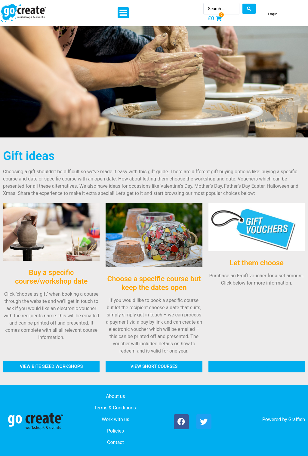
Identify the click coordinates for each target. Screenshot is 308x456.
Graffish (296, 419)
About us (115, 396)
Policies (115, 431)
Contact (115, 442)
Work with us (115, 419)
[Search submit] (249, 9)
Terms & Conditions (115, 408)
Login (272, 14)
